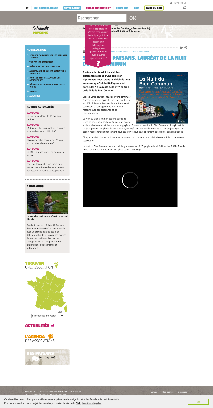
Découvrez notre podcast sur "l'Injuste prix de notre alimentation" (46, 141)
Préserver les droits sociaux (44, 66)
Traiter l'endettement (41, 62)
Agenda (33, 91)
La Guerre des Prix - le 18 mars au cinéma (44, 117)
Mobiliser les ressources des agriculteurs (45, 78)
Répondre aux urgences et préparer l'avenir (48, 56)
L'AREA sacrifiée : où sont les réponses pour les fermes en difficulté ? (46, 129)
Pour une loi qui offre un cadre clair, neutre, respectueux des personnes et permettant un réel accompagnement (45, 167)
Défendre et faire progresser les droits (47, 85)
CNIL (78, 403)
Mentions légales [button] (91, 403)
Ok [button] (198, 401)
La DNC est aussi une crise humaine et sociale (46, 153)
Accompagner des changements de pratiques (47, 72)
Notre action (92, 52)
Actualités (102, 52)
